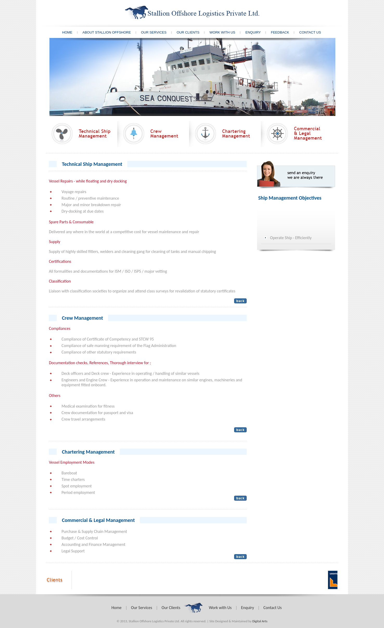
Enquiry (257, 32)
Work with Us (220, 607)
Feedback (285, 32)
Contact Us (310, 32)
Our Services (158, 32)
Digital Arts (259, 621)
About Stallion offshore (111, 32)
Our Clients (193, 32)
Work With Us (227, 32)
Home (72, 32)
